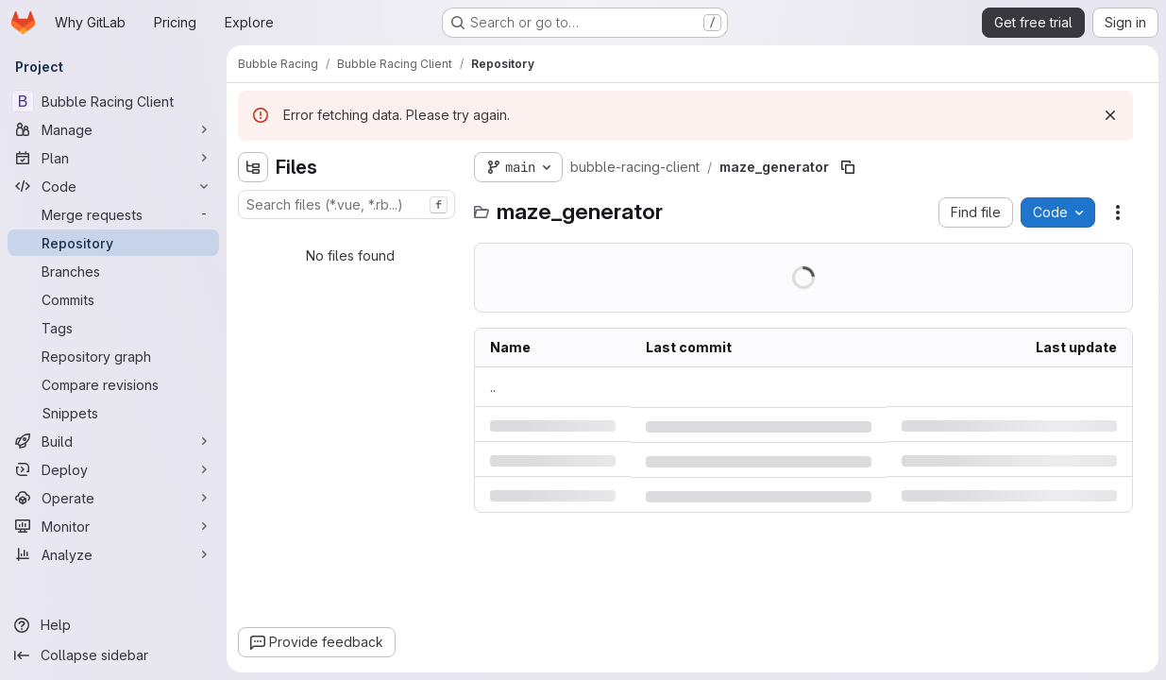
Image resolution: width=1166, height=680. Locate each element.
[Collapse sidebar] (113, 655)
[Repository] (113, 243)
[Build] (113, 441)
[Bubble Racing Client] (113, 101)
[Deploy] (113, 469)
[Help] (113, 625)
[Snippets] (113, 413)
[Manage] (113, 129)
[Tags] (113, 327)
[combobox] (346, 204)
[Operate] (113, 497)
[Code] (113, 186)
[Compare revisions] (113, 384)
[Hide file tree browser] (253, 167)
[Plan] (113, 157)
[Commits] (113, 299)
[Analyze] (113, 554)
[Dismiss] (1110, 115)
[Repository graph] (113, 356)
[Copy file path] (848, 167)
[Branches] (113, 271)
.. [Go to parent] (493, 387)
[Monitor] (113, 526)
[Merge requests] (113, 214)
